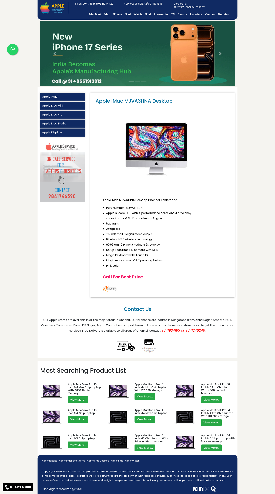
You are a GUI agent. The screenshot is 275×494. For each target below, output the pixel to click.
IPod (148, 14)
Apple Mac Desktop (98, 460)
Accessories (161, 14)
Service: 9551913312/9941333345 (143, 3)
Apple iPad (117, 460)
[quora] (213, 489)
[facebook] (201, 489)
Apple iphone (49, 460)
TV (173, 14)
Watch (137, 14)
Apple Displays (52, 132)
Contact (210, 14)
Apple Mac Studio (54, 123)
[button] (54, 53)
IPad (128, 14)
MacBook (95, 14)
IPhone (117, 14)
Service (182, 14)
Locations (196, 14)
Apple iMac (50, 97)
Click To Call (17, 487)
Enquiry (223, 14)
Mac (107, 14)
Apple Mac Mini (52, 106)
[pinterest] (195, 489)
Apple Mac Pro (52, 115)
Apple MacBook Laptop (72, 460)
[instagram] (207, 489)
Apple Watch (132, 460)
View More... (78, 400)
